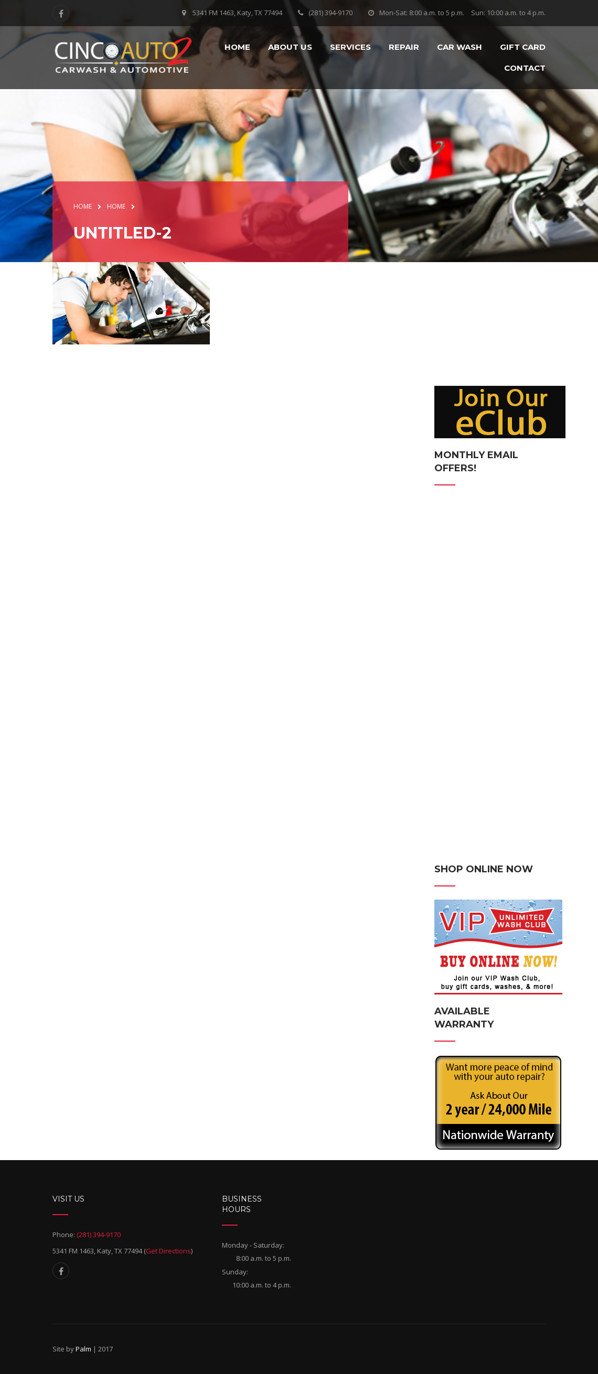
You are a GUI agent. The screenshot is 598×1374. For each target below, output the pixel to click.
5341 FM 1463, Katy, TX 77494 (237, 12)
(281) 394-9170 (330, 12)
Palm (83, 1349)
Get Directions (168, 1251)
